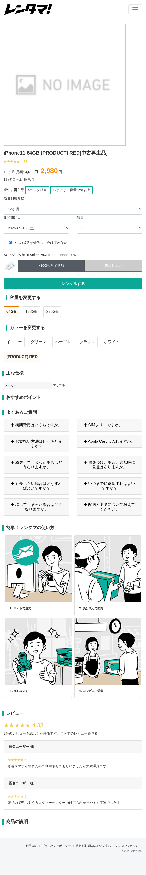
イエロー (14, 342)
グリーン (38, 342)
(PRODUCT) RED (22, 357)
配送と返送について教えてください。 (109, 506)
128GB (31, 311)
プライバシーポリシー (56, 845)
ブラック (87, 342)
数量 (80, 217)
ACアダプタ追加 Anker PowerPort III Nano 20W (40, 255)
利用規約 (31, 845)
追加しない (113, 265)
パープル (63, 342)
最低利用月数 (14, 198)
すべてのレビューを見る (79, 733)
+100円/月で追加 (51, 265)
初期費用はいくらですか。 (36, 425)
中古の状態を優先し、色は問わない (40, 243)
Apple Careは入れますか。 (109, 441)
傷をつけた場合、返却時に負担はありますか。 (109, 464)
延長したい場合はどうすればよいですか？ (36, 486)
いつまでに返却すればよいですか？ (109, 486)
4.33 (24, 161)
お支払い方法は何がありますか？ (36, 443)
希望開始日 (12, 217)
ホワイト (111, 342)
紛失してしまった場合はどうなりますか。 (36, 464)
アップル (59, 385)
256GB (52, 311)
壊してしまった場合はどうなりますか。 (36, 506)
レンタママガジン (127, 845)
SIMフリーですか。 (103, 425)
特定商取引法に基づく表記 (93, 845)
